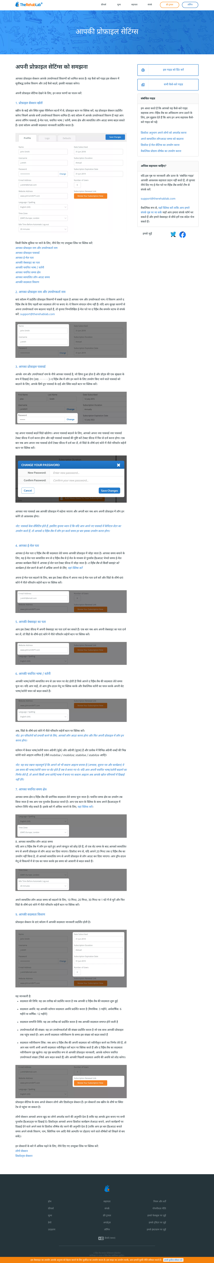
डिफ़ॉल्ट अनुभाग (149, 133)
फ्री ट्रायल (107, 1215)
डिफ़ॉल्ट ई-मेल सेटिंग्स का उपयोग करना (160, 145)
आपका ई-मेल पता (24, 258)
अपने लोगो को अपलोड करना (172, 133)
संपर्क (107, 1208)
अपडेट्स (107, 1222)
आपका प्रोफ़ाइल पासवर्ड (27, 253)
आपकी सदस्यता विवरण (27, 282)
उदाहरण (51, 1229)
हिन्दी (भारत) (110, 1238)
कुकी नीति (143, 1260)
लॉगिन (107, 1229)
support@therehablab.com (37, 314)
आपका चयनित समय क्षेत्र (27, 272)
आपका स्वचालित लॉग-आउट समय (32, 277)
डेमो (49, 1222)
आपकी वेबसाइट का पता (27, 263)
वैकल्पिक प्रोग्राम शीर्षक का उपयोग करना (161, 151)
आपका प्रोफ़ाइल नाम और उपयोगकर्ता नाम (36, 248)
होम (49, 1201)
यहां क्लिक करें (75, 568)
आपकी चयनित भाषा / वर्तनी (29, 267)
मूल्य (50, 1215)
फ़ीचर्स (51, 1208)
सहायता (107, 1201)
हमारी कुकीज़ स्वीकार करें (173, 1260)
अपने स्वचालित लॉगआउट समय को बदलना (162, 139)
